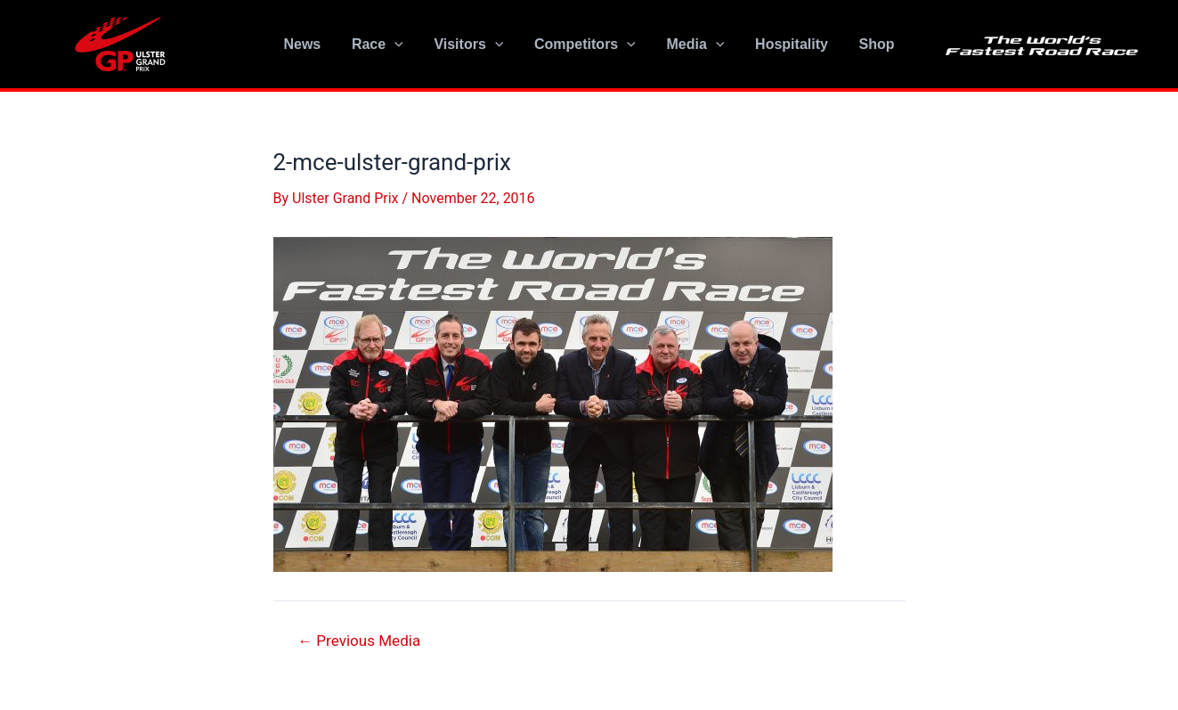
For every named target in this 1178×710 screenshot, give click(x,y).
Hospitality (787, 44)
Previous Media (358, 641)
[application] (399, 44)
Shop (870, 44)
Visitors (471, 44)
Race (382, 44)
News (309, 44)
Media (693, 44)
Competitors (585, 44)
